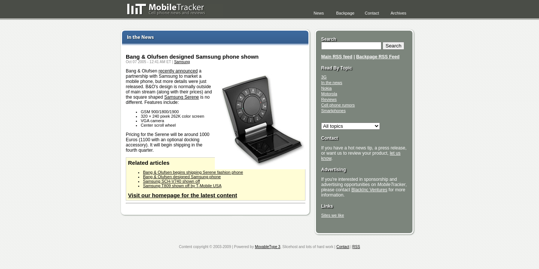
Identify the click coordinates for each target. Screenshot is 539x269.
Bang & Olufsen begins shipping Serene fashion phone (193, 172)
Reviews (329, 99)
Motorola (329, 94)
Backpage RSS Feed (377, 56)
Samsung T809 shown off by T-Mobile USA (182, 185)
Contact (372, 13)
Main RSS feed (336, 56)
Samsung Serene (181, 97)
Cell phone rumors (338, 105)
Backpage (345, 13)
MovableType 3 (267, 247)
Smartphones (333, 110)
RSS (356, 247)
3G (324, 77)
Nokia (326, 88)
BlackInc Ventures (369, 189)
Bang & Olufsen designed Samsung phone (182, 176)
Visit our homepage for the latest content (182, 195)
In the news (331, 82)
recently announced (178, 71)
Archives (398, 13)
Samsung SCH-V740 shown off (171, 181)
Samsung (182, 62)
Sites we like (332, 215)
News (319, 13)
